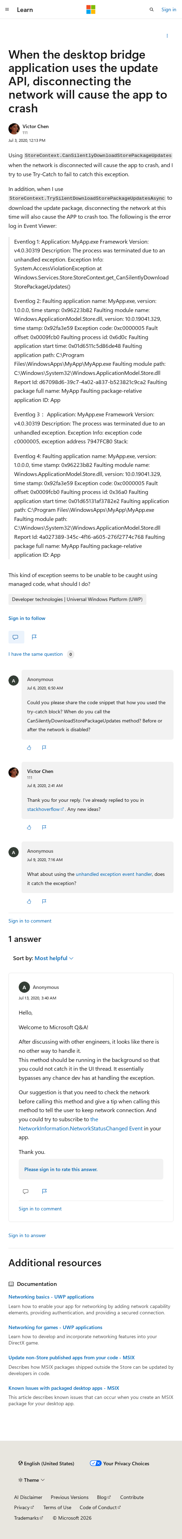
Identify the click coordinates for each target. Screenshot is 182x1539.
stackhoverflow (43, 809)
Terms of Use (57, 1507)
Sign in (169, 9)
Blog (102, 1497)
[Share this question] (167, 35)
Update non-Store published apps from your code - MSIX (71, 1357)
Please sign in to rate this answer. (60, 1169)
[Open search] (152, 9)
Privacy (22, 1507)
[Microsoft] (91, 9)
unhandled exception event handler (114, 874)
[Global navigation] (7, 9)
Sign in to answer (27, 1235)
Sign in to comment (29, 920)
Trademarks (26, 1517)
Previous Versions (70, 1497)
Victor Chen (36, 126)
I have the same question (35, 654)
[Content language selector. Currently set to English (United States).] (46, 1463)
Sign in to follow (27, 618)
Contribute (132, 1497)
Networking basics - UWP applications (51, 1297)
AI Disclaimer (28, 1497)
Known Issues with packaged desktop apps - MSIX (63, 1388)
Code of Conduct (98, 1507)
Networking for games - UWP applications (55, 1327)
